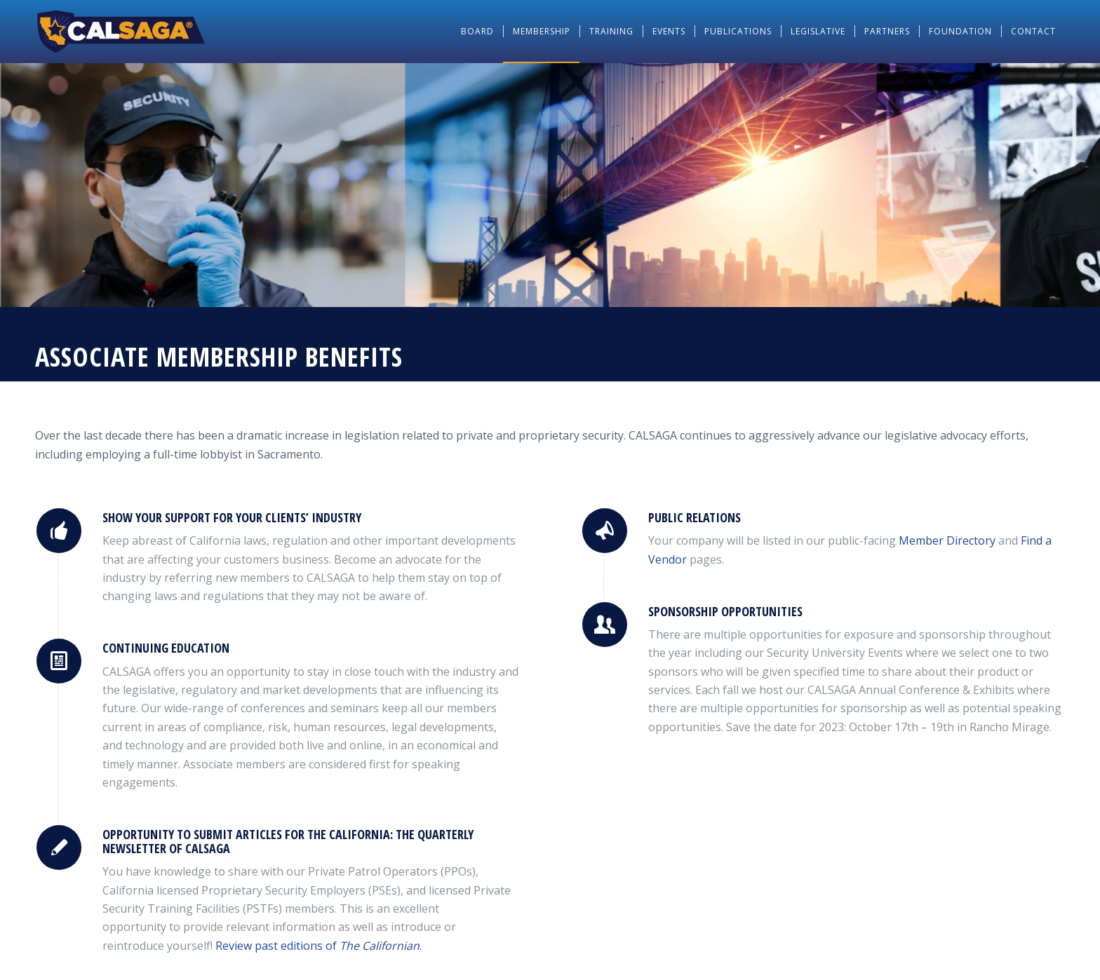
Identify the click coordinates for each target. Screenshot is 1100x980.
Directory (947, 540)
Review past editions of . (318, 945)
